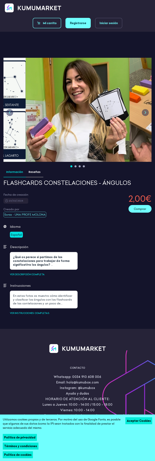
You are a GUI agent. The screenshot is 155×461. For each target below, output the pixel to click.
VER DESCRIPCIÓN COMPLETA (27, 274)
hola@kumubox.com (83, 382)
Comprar (140, 209)
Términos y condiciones (20, 446)
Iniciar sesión (109, 23)
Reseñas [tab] (35, 172)
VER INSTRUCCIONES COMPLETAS (29, 313)
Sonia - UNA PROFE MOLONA (25, 214)
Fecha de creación (15, 194)
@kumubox (86, 388)
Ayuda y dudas (77, 393)
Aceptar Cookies (139, 420)
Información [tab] (14, 172)
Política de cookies (18, 454)
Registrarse (78, 23)
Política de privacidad (20, 437)
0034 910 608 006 (86, 377)
